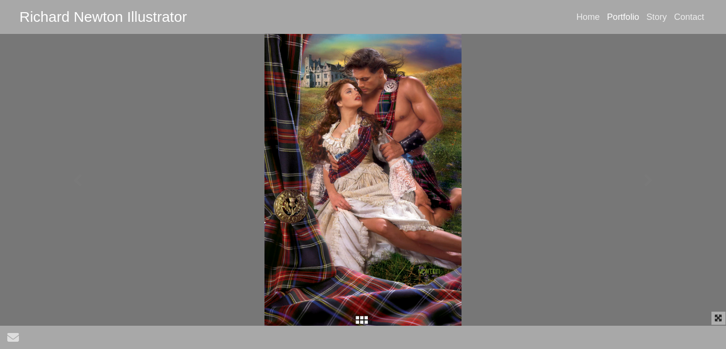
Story (656, 17)
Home (588, 17)
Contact (689, 17)
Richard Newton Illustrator (103, 17)
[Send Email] (13, 339)
